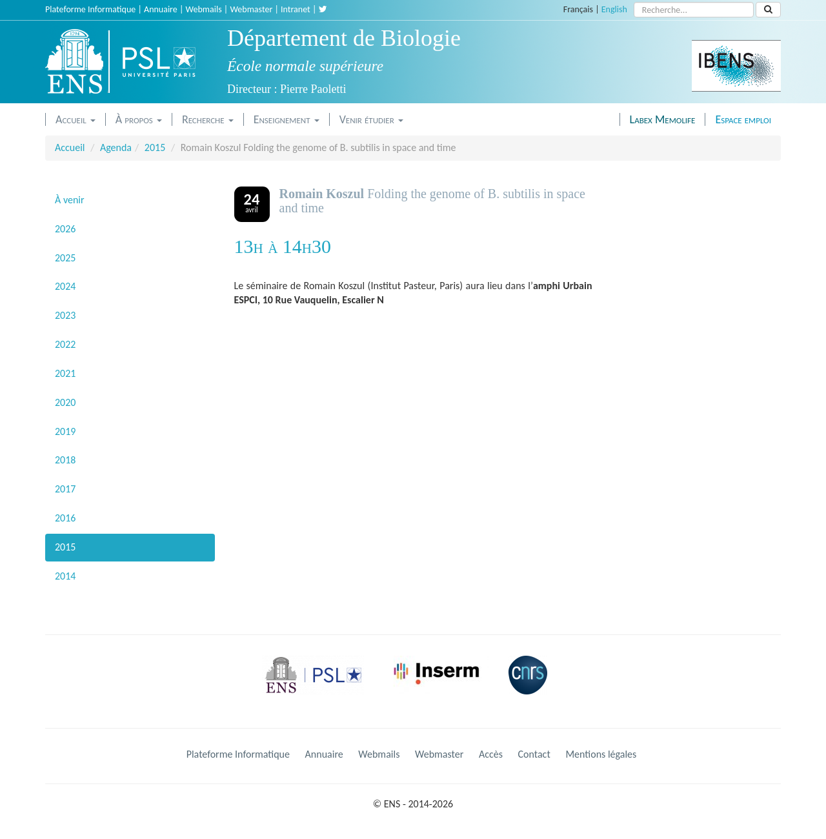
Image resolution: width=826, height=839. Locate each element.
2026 (65, 229)
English (614, 9)
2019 (65, 431)
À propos (139, 119)
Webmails (204, 9)
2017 (65, 489)
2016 (65, 518)
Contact (534, 754)
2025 (65, 258)
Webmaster (251, 9)
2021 (65, 373)
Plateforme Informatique (90, 9)
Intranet (295, 9)
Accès (491, 754)
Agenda (116, 147)
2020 (65, 402)
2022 (65, 344)
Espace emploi (743, 119)
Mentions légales (600, 754)
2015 (155, 147)
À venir (70, 200)
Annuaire (160, 9)
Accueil (75, 119)
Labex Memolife (663, 119)
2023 (65, 315)
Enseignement (286, 119)
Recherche (208, 119)
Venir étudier (371, 119)
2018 (65, 460)
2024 (65, 286)
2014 (65, 576)
